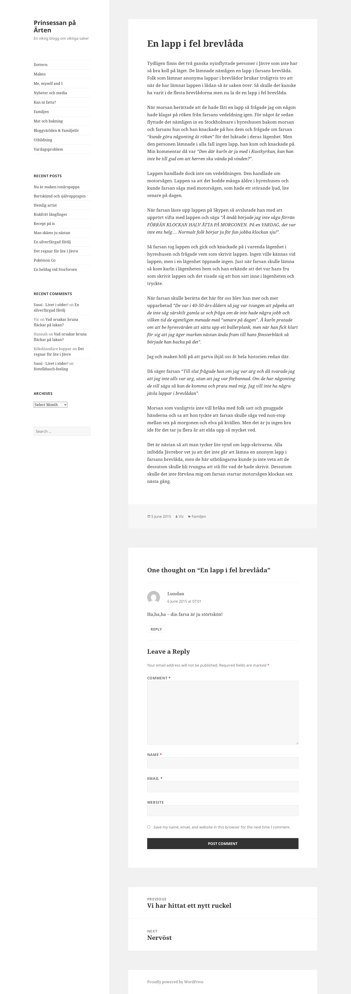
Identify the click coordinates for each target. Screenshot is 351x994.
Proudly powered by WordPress (175, 981)
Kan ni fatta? (45, 102)
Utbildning (43, 139)
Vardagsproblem (48, 149)
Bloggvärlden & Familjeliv (56, 130)
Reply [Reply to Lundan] (156, 629)
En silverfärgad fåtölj (52, 241)
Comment (159, 678)
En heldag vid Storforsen (55, 269)
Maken (40, 74)
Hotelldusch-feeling (51, 368)
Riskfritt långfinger (50, 214)
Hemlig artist (45, 205)
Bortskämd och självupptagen (60, 196)
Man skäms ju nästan (52, 232)
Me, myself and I (48, 83)
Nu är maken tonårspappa (57, 186)
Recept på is (44, 223)
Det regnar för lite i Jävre (56, 251)
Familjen (41, 111)
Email (155, 778)
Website (155, 802)
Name (154, 754)
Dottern (40, 64)
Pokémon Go (44, 260)
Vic (181, 516)
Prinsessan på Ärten (55, 26)
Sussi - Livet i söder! (51, 304)
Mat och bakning (48, 121)
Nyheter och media (50, 92)
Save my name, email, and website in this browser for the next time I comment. (222, 827)
